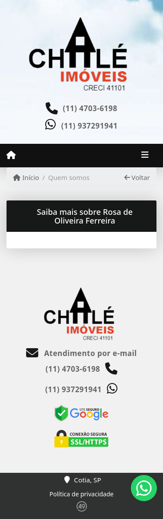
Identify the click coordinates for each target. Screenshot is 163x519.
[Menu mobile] (11, 155)
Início (26, 177)
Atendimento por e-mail (81, 353)
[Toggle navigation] (144, 155)
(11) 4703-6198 (90, 108)
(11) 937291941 (89, 126)
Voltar (137, 177)
